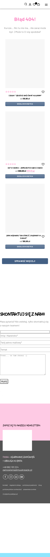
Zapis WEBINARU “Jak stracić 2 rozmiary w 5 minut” (23, 237)
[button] (46, 5)
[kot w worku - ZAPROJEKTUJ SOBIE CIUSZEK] (25, 136)
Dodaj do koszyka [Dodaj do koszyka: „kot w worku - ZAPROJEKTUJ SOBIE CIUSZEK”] (25, 176)
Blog (40, 489)
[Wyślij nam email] (16, 480)
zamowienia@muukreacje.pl (17, 473)
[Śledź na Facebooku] (5, 480)
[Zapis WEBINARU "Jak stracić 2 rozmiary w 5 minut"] (25, 208)
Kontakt (5, 489)
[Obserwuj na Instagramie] (10, 480)
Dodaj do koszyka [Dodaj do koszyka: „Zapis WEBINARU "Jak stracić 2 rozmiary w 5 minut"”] (25, 246)
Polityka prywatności (30, 489)
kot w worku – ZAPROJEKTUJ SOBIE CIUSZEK (25, 168)
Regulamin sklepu (15, 489)
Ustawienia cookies (29, 493)
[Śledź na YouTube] (21, 480)
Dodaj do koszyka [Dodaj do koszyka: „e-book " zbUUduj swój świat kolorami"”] (25, 104)
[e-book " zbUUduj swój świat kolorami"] (25, 63)
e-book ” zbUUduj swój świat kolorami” (25, 95)
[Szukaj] (26, 4)
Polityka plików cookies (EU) (12, 493)
